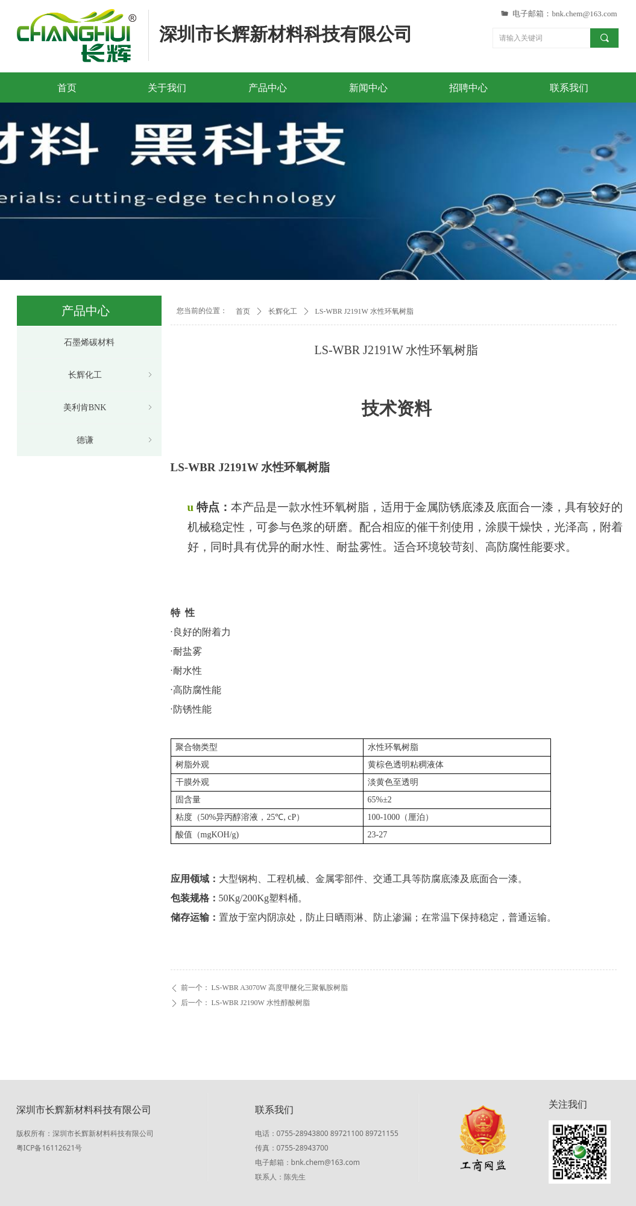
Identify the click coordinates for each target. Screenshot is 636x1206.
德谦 (115, 440)
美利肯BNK (108, 407)
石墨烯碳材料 (89, 342)
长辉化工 (282, 311)
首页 (243, 311)
